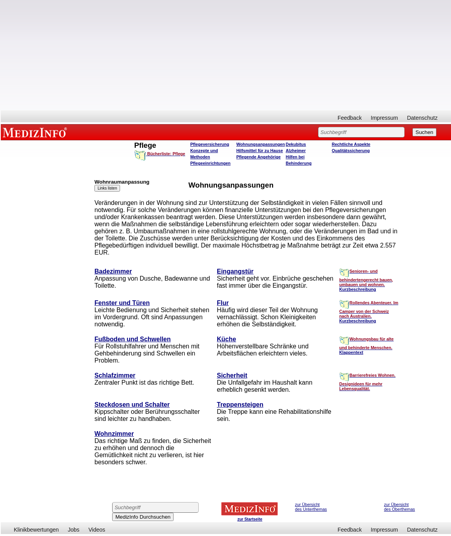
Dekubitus (296, 144)
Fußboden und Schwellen (132, 339)
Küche (226, 339)
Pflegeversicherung (209, 144)
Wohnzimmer (114, 433)
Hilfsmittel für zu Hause (259, 150)
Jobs (73, 530)
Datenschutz (422, 118)
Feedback (350, 118)
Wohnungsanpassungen (260, 144)
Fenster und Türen (122, 303)
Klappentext (351, 352)
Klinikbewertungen (36, 530)
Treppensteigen (240, 404)
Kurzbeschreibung (357, 289)
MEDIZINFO (36, 132)
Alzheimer (296, 150)
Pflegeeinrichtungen (210, 163)
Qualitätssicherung (351, 150)
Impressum (384, 118)
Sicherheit (232, 375)
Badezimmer (113, 271)
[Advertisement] (226, 55)
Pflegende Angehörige (258, 156)
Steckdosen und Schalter (132, 404)
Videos (97, 530)
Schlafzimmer (114, 375)
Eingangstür (235, 271)
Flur (223, 303)
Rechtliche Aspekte (351, 144)
